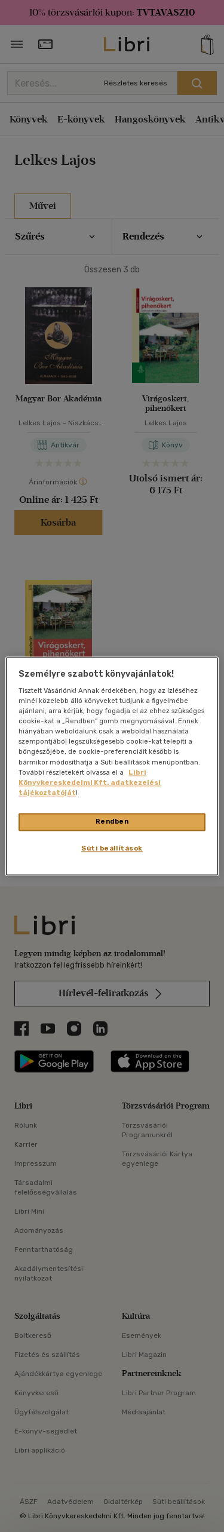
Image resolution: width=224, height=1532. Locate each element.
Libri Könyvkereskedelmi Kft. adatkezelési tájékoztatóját (90, 782)
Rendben (112, 821)
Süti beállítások (112, 848)
